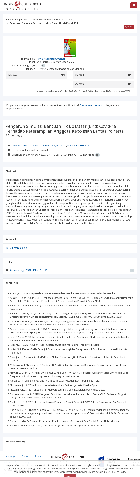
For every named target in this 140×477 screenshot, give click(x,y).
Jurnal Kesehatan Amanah (46, 19)
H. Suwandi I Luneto (78, 145)
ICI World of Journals (17, 19)
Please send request (91, 105)
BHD (8, 247)
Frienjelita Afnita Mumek (25, 145)
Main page (9, 456)
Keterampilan (19, 247)
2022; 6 (70, 19)
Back (129, 26)
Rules (25, 456)
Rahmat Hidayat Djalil (53, 145)
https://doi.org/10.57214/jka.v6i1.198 (27, 270)
